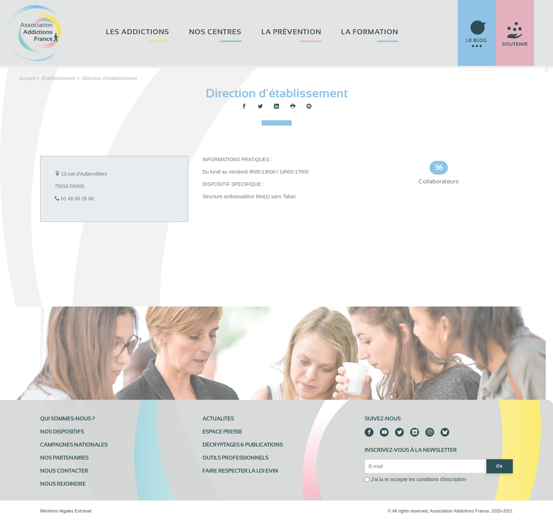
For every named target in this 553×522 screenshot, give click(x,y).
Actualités (218, 418)
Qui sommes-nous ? (67, 418)
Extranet (83, 511)
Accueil (27, 78)
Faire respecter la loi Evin (240, 471)
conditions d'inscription (441, 479)
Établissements (58, 78)
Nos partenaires (64, 458)
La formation (369, 32)
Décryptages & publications (242, 445)
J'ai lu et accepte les (418, 479)
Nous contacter (64, 471)
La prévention (291, 32)
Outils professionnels (235, 458)
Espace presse (222, 432)
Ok (499, 466)
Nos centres (215, 32)
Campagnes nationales (74, 445)
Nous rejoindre (63, 484)
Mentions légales (57, 511)
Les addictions (137, 32)
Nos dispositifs (62, 432)
